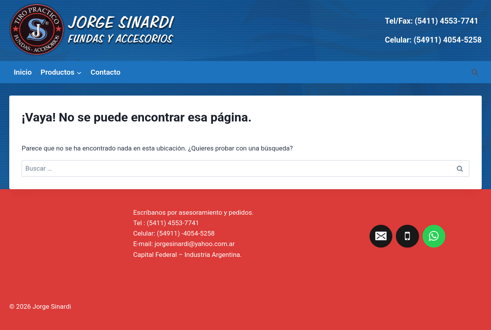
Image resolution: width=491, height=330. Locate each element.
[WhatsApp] (434, 236)
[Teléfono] (407, 236)
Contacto (105, 72)
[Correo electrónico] (381, 236)
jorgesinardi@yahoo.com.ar (194, 244)
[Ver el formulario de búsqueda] (475, 72)
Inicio (23, 72)
